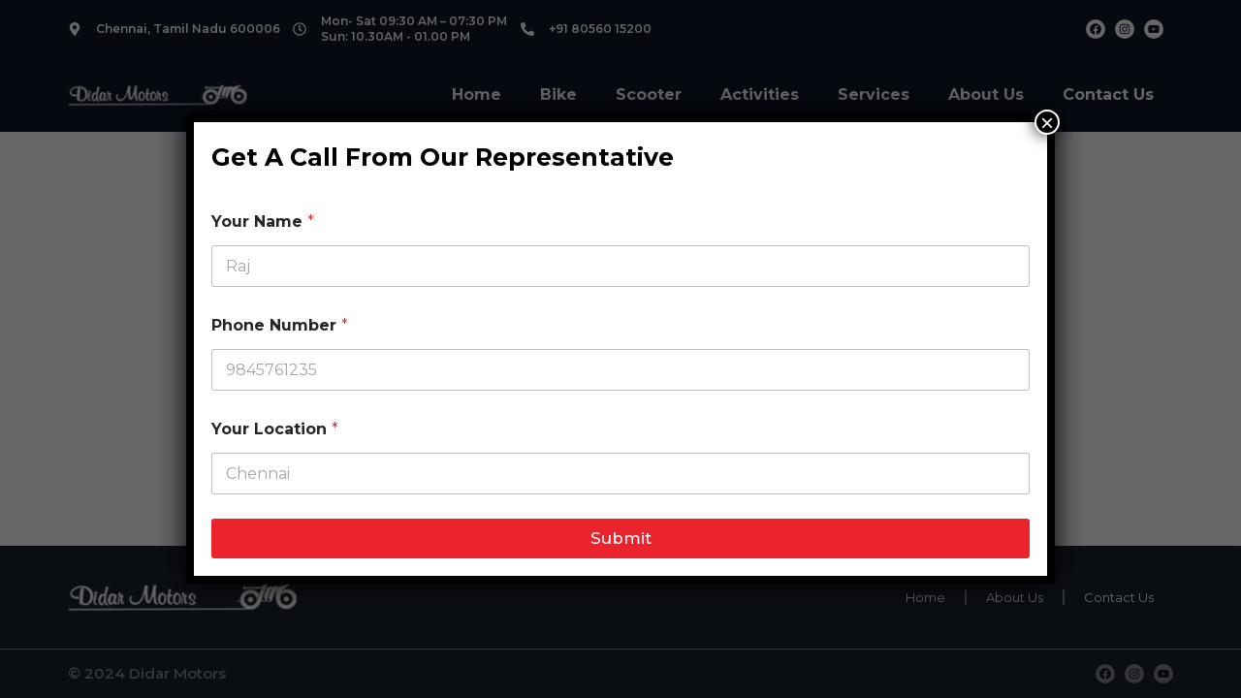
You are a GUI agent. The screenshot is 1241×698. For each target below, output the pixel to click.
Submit (621, 538)
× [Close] (1047, 122)
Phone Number (279, 325)
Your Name (262, 221)
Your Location (274, 429)
